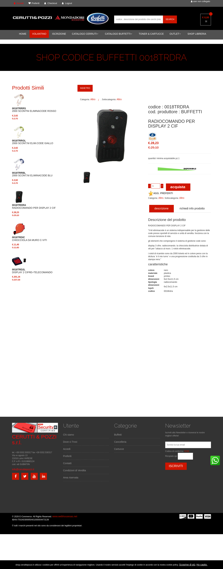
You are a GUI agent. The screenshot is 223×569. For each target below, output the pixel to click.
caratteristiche (158, 264)
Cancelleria (120, 441)
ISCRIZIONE (59, 33)
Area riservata (70, 477)
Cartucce (119, 449)
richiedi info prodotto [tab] (192, 208)
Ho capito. (201, 564)
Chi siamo (68, 434)
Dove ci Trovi (70, 441)
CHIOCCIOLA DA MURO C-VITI (29, 238)
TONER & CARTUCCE (151, 33)
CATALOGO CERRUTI (85, 33)
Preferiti (67, 456)
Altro (92, 99)
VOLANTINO (39, 33)
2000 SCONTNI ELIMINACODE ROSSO (34, 109)
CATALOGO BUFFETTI (118, 33)
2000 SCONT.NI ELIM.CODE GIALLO (32, 142)
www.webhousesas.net (64, 516)
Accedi (66, 449)
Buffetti (118, 434)
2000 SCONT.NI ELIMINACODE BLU (32, 174)
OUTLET (175, 33)
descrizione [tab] (161, 208)
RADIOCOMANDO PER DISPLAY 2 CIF (34, 206)
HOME (22, 33)
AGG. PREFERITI (160, 193)
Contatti (67, 463)
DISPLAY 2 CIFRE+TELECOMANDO (32, 271)
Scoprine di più (187, 564)
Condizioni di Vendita (74, 470)
